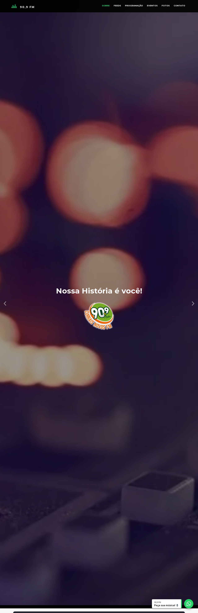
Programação (134, 5)
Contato (179, 5)
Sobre (106, 5)
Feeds (117, 5)
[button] (5, 295)
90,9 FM (27, 7)
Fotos (166, 5)
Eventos (152, 5)
